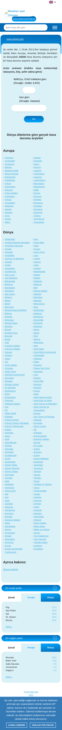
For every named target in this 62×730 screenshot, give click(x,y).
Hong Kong (10, 491)
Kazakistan (10, 526)
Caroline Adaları (12, 345)
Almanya (9, 157)
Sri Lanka (38, 445)
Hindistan (9, 484)
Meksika (37, 300)
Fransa (8, 199)
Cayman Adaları (12, 349)
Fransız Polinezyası (14, 426)
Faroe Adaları (11, 193)
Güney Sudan (11, 471)
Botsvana (9, 320)
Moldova (38, 313)
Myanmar (38, 323)
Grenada (9, 449)
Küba (36, 245)
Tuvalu (37, 494)
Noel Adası (39, 349)
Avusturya (9, 164)
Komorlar (9, 542)
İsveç (7, 216)
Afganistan (10, 239)
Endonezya (10, 391)
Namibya (38, 326)
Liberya (37, 262)
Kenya (8, 529)
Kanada (8, 516)
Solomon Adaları (41, 439)
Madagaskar (39, 271)
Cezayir (8, 352)
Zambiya (38, 545)
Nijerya (37, 339)
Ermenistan (10, 397)
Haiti (7, 481)
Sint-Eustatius (40, 436)
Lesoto (37, 258)
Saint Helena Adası (43, 397)
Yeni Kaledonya (41, 536)
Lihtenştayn (39, 173)
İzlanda (37, 157)
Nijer (36, 336)
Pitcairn (37, 378)
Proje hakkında (31, 692)
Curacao (9, 368)
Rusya (37, 391)
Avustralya (10, 268)
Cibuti (7, 358)
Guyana (8, 478)
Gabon (8, 429)
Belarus (8, 297)
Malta (36, 190)
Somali (37, 442)
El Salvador (10, 387)
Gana (7, 436)
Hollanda (9, 206)
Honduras (9, 487)
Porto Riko (39, 381)
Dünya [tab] (50, 597)
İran (6, 497)
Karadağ (38, 161)
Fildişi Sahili (10, 413)
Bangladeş (10, 287)
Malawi (37, 278)
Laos (36, 255)
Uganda (37, 497)
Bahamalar (10, 281)
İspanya (8, 212)
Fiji (6, 410)
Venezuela (39, 516)
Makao (37, 275)
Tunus (37, 487)
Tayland (37, 471)
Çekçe (8, 183)
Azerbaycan (10, 271)
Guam (8, 458)
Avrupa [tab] (31, 597)
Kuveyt (37, 249)
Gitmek (8, 445)
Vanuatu (37, 513)
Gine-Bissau (11, 442)
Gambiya (9, 432)
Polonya (37, 196)
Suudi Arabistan (41, 458)
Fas (6, 407)
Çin (6, 362)
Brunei (8, 329)
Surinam (37, 452)
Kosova (37, 167)
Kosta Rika (39, 242)
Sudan (37, 449)
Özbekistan (39, 355)
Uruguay (38, 510)
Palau (36, 362)
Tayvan (37, 474)
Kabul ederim (16, 725)
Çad (7, 342)
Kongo (8, 545)
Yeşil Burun (39, 219)
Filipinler (9, 416)
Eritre (7, 394)
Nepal (36, 333)
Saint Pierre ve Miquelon (45, 404)
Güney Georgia (12, 468)
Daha (8, 626)
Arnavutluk (10, 161)
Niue (36, 345)
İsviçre (8, 219)
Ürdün (36, 507)
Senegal (37, 420)
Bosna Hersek (11, 173)
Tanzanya (38, 468)
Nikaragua (38, 342)
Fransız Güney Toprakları (17, 423)
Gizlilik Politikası (43, 725)
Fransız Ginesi (12, 420)
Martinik (37, 294)
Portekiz (37, 199)
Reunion (37, 384)
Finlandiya (10, 196)
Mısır (36, 307)
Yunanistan (39, 222)
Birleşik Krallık (11, 170)
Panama (37, 365)
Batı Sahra (10, 294)
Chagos (8, 355)
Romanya (38, 203)
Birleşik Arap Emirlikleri (16, 310)
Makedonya (39, 186)
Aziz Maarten (11, 278)
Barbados (9, 291)
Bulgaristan (10, 177)
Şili (35, 429)
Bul (34, 119)
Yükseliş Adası (41, 542)
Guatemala (10, 462)
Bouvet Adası (11, 323)
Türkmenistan (40, 491)
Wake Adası (39, 526)
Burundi (8, 336)
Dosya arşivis (10, 569)
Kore (36, 239)
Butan (7, 339)
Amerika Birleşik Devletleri (17, 242)
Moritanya (38, 316)
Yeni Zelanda (40, 539)
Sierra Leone (40, 426)
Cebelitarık (10, 180)
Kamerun (9, 513)
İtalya (7, 222)
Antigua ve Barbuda (14, 258)
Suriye (37, 455)
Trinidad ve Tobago (43, 484)
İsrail (7, 500)
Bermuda (9, 307)
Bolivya (8, 313)
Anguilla (8, 252)
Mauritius (38, 297)
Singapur (38, 432)
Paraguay (38, 371)
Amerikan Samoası (14, 245)
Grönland (9, 452)
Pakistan (38, 358)
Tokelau (37, 478)
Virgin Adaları (40, 523)
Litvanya (37, 177)
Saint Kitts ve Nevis (43, 400)
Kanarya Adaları (12, 520)
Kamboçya (10, 510)
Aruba (8, 265)
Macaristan (39, 183)
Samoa (37, 413)
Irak (6, 494)
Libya (36, 265)
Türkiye (37, 216)
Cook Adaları (11, 365)
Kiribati (8, 536)
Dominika (9, 378)
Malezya (37, 284)
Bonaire (8, 316)
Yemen (37, 533)
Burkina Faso (11, 333)
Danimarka (10, 186)
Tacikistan (38, 465)
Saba (36, 394)
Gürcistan (9, 474)
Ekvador (9, 381)
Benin (7, 303)
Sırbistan (38, 206)
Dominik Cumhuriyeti (15, 374)
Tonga (36, 481)
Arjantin (8, 262)
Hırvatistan (10, 203)
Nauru (36, 329)
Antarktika (9, 255)
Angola (8, 249)
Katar (7, 523)
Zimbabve (38, 549)
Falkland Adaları (12, 404)
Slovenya (38, 212)
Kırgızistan (10, 533)
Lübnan (37, 268)
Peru (36, 374)
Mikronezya (39, 303)
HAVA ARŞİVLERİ (15, 39)
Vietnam (37, 520)
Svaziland (38, 462)
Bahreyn (9, 284)
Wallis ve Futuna (41, 529)
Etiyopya (9, 400)
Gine (7, 439)
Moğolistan (39, 310)
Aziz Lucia (10, 275)
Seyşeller (38, 423)
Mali (36, 287)
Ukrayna (37, 500)
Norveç (37, 193)
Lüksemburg (39, 180)
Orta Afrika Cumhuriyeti (45, 352)
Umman (37, 503)
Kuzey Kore (39, 252)
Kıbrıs (36, 164)
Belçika (8, 167)
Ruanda (37, 387)
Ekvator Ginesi (12, 384)
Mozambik (38, 320)
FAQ (31, 695)
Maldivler (38, 281)
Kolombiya (10, 539)
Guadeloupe (11, 455)
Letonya (37, 170)
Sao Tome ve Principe (44, 416)
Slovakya (38, 209)
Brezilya (8, 326)
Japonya (9, 507)
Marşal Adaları (40, 291)
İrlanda (8, 209)
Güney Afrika (11, 465)
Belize (8, 300)
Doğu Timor (10, 371)
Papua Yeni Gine (42, 368)
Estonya (9, 190)
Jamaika (9, 503)
